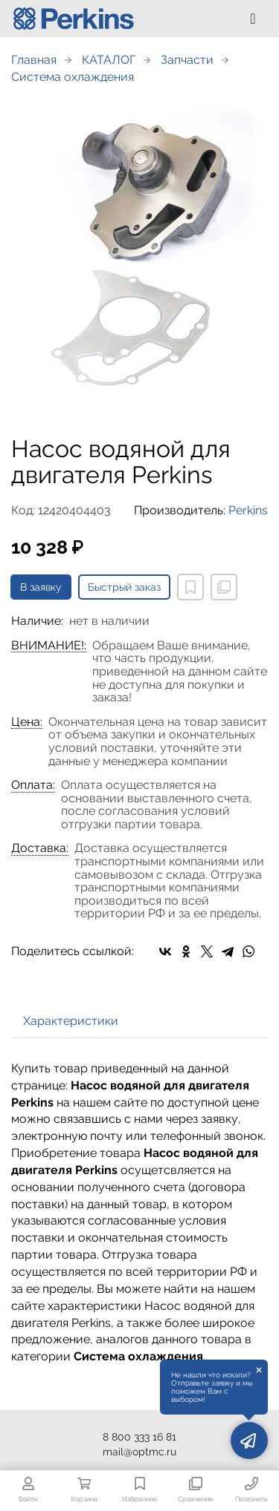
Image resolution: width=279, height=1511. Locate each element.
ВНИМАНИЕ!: (48, 645)
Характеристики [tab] (70, 1021)
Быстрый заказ (124, 587)
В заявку (41, 587)
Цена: (26, 722)
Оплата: (33, 785)
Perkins (248, 510)
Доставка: (39, 848)
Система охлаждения (72, 77)
